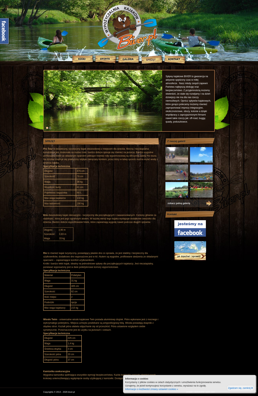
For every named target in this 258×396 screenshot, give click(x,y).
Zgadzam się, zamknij (240, 388)
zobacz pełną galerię (179, 203)
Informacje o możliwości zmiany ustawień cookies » (151, 389)
